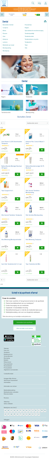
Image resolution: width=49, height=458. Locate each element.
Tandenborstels (29, 36)
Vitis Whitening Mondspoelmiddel (11, 239)
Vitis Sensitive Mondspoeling (34, 215)
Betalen (6, 360)
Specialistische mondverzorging (34, 30)
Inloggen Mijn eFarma (10, 378)
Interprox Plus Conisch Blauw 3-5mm (35, 142)
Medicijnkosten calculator (11, 392)
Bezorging (7, 358)
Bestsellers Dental (8, 25)
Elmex (4, 30)
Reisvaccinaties (8, 394)
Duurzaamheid (8, 364)
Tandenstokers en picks (31, 39)
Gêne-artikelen (8, 403)
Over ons (6, 350)
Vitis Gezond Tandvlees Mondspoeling (33, 191)
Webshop (6, 401)
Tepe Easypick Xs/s (7, 190)
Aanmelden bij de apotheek (24, 322)
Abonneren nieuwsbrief (10, 380)
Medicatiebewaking (9, 390)
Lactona (5, 42)
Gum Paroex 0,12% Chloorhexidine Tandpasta (11, 142)
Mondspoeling (7, 48)
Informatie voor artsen (10, 386)
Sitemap (6, 348)
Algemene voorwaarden (11, 369)
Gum (4, 36)
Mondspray (6, 50)
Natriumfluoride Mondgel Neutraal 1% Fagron (11, 167)
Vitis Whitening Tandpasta (33, 239)
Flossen (5, 33)
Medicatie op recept (8, 45)
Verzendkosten (8, 356)
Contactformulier (8, 373)
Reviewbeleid (8, 366)
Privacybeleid (8, 368)
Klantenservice (8, 354)
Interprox (5, 39)
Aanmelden (7, 382)
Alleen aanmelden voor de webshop (24, 328)
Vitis (26, 48)
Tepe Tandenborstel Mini (33, 264)
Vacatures (7, 352)
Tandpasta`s (28, 42)
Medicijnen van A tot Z (10, 407)
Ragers (27, 27)
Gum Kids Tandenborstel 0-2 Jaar (11, 264)
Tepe (26, 45)
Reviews (6, 398)
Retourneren (7, 362)
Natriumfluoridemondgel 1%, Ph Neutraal (35, 167)
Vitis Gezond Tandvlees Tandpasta (11, 215)
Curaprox (5, 27)
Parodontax (28, 25)
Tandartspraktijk (29, 33)
